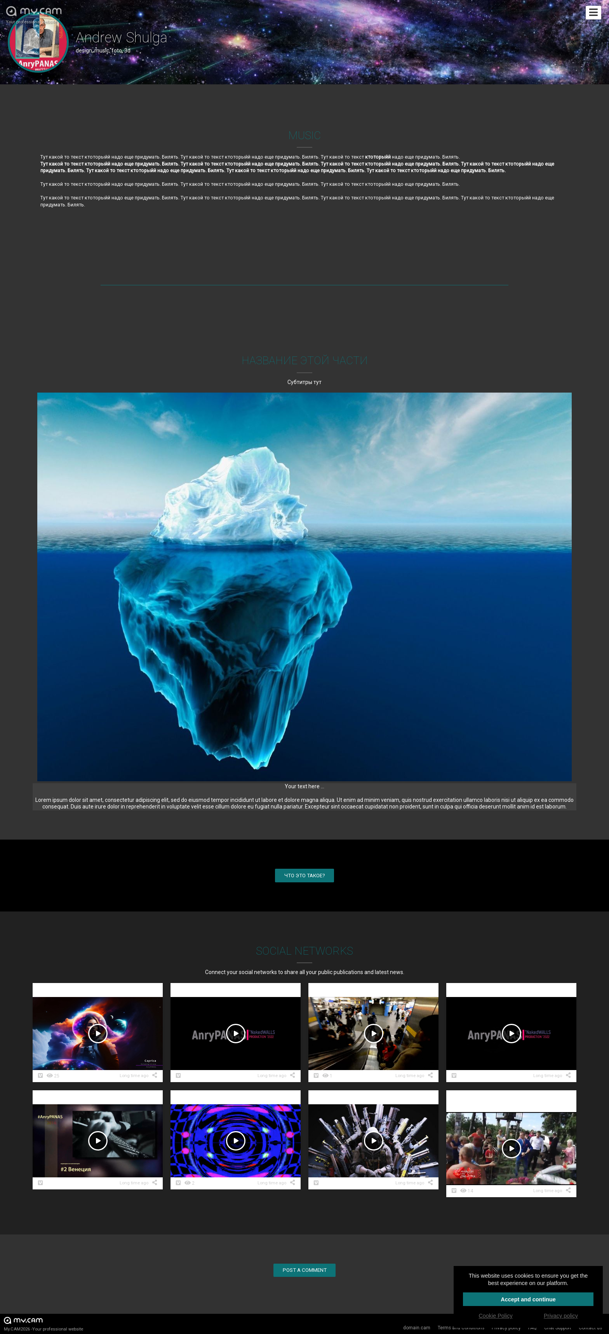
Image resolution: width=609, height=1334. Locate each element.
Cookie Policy (495, 1316)
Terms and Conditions (461, 1328)
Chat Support (557, 1328)
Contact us (590, 1328)
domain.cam (416, 1328)
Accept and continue (528, 1299)
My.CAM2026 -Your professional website (43, 1324)
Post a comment (305, 1270)
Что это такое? (304, 875)
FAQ (532, 1328)
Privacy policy (506, 1328)
